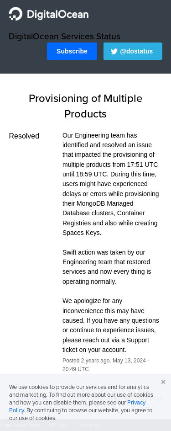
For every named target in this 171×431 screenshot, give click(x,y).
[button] (72, 51)
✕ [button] (163, 382)
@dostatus (136, 51)
